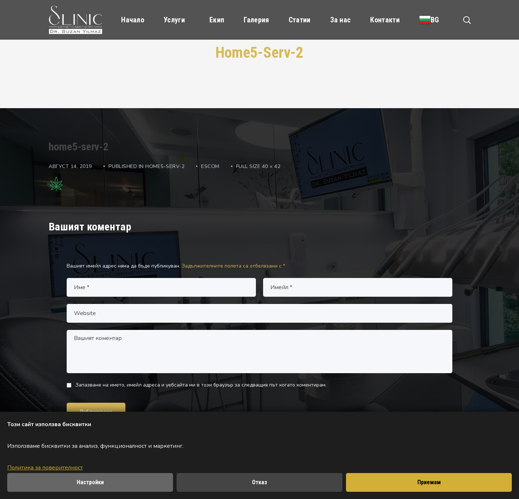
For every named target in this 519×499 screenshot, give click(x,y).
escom (210, 166)
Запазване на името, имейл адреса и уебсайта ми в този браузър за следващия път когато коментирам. (201, 384)
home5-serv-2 (165, 166)
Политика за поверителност (45, 468)
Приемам (429, 482)
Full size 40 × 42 (258, 166)
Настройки (90, 482)
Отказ (259, 482)
